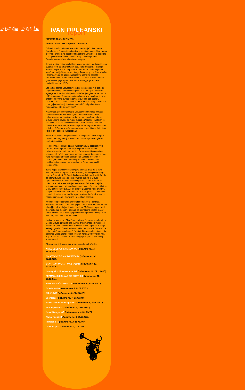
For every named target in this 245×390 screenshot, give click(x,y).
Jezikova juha (52, 326)
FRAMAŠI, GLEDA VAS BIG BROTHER (64, 276)
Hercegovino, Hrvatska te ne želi (61, 271)
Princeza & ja (52, 322)
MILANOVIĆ (52, 293)
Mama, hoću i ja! (54, 317)
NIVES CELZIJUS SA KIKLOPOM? (62, 249)
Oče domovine (53, 288)
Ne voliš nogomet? (55, 312)
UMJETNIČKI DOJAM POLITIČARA (63, 256)
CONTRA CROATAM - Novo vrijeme (63, 264)
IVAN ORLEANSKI (76, 29)
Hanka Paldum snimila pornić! (60, 303)
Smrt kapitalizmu (54, 307)
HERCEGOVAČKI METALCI (59, 283)
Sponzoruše (52, 298)
